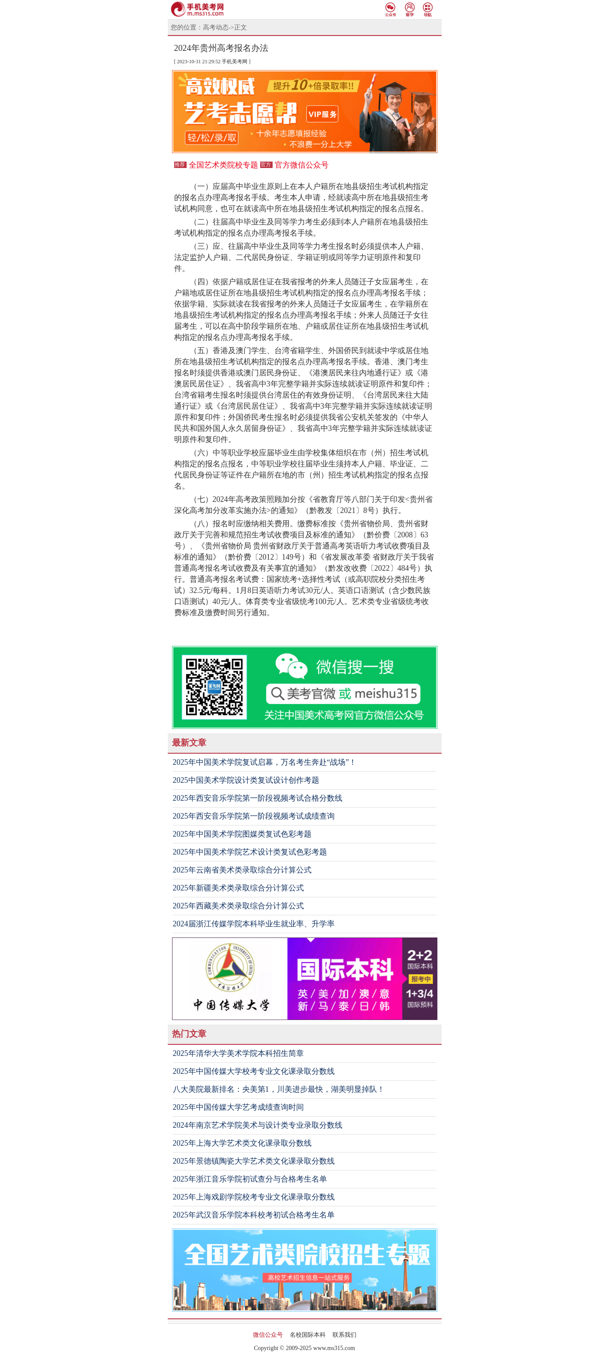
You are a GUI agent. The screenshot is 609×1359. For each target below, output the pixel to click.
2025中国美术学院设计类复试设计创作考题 (246, 780)
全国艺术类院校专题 (223, 165)
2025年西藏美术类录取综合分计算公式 (238, 906)
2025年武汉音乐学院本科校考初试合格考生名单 (254, 1215)
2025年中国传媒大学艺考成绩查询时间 (238, 1107)
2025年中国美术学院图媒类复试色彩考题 (242, 834)
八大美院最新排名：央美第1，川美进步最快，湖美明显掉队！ (279, 1089)
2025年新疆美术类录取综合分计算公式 (238, 888)
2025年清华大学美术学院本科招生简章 (238, 1053)
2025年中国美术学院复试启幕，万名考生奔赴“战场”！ (265, 762)
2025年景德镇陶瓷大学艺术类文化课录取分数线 (254, 1161)
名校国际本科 (308, 1335)
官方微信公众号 (302, 165)
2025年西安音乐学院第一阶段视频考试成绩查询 (254, 816)
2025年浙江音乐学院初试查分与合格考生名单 (250, 1179)
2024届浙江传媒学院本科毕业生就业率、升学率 (254, 924)
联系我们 (344, 1335)
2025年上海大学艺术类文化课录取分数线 (242, 1143)
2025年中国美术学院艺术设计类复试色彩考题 (250, 852)
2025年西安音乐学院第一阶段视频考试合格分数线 (257, 798)
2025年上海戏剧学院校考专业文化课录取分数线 (254, 1197)
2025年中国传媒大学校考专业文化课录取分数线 (254, 1071)
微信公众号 (268, 1335)
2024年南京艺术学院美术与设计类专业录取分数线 (257, 1125)
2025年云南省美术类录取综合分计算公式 (242, 870)
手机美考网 (234, 62)
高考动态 (216, 27)
